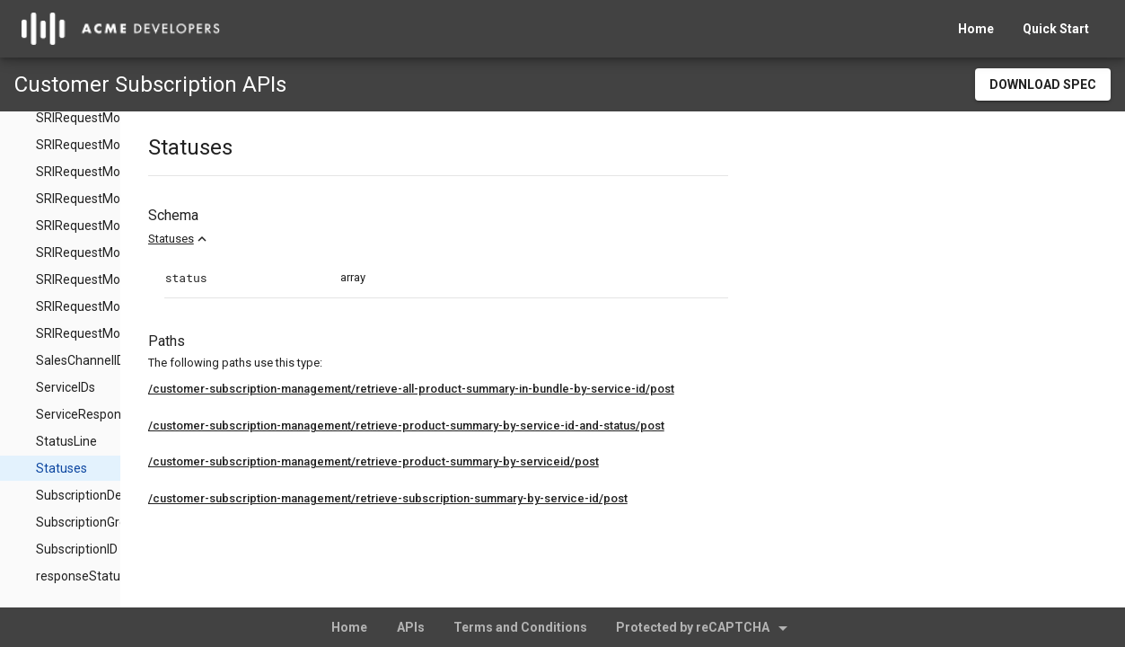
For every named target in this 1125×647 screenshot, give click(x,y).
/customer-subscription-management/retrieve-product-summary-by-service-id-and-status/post (537, 425)
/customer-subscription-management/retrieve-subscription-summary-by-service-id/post (519, 498)
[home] (121, 29)
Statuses (302, 238)
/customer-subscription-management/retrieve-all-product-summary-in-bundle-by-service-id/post (542, 388)
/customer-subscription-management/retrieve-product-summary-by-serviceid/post (504, 461)
